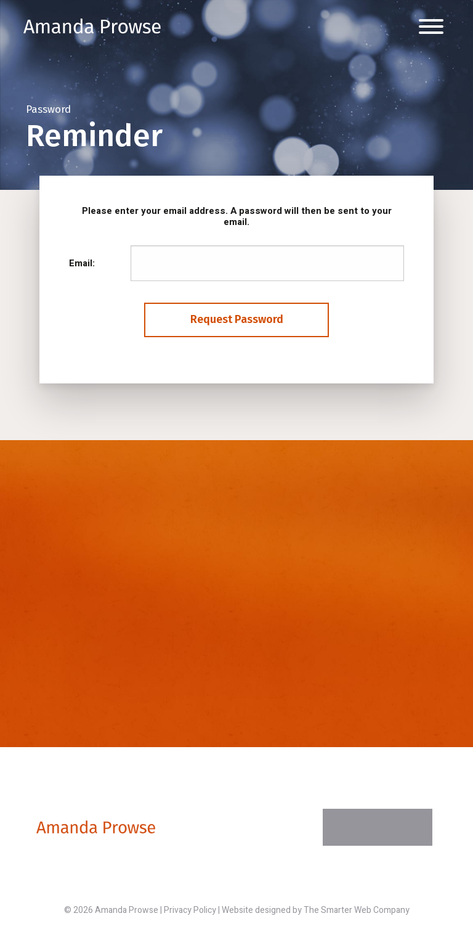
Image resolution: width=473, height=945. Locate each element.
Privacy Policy (190, 910)
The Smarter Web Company (357, 910)
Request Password (236, 319)
